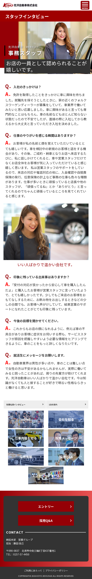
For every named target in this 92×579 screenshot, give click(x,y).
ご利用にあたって (33, 570)
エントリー (46, 506)
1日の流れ (53, 404)
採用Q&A (46, 520)
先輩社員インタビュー (15, 404)
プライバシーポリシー (56, 570)
